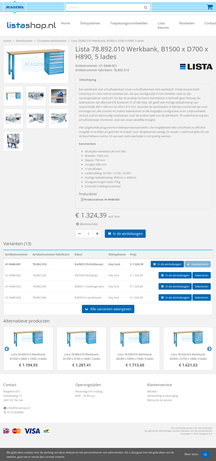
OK (205, 454)
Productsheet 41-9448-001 (100, 199)
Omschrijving (87, 80)
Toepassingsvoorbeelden (129, 23)
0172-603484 (13, 412)
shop (31, 25)
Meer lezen (191, 454)
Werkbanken (24, 41)
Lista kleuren (163, 25)
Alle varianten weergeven (108, 309)
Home (65, 23)
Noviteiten (187, 23)
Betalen (152, 391)
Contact (210, 23)
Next (209, 348)
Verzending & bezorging (162, 396)
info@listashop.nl (16, 408)
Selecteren (201, 275)
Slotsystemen (90, 23)
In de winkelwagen (125, 233)
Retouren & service (159, 400)
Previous (6, 348)
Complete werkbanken (52, 41)
